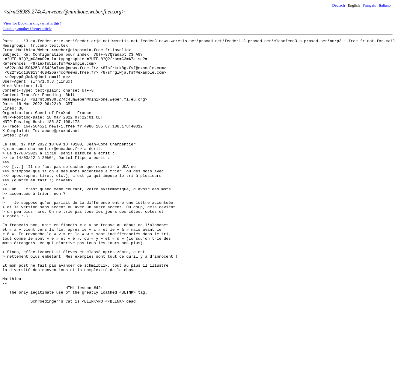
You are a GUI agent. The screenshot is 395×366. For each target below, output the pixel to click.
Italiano (385, 5)
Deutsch (338, 5)
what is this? (51, 23)
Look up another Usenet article (27, 28)
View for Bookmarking (21, 23)
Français (369, 5)
